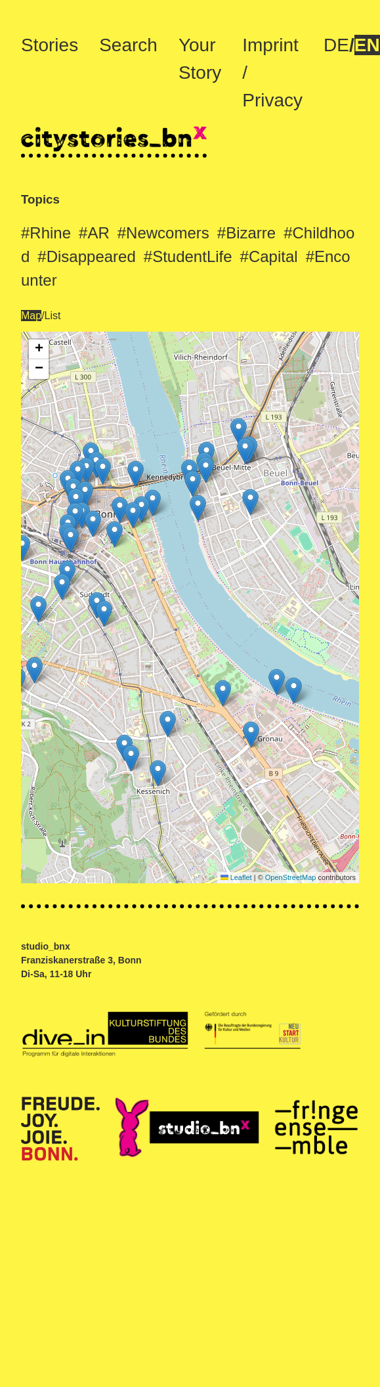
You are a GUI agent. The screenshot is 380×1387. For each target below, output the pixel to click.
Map (31, 315)
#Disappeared (86, 256)
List (53, 315)
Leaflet (236, 877)
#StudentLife (188, 256)
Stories (49, 45)
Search (128, 45)
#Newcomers (163, 233)
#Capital (269, 256)
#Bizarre (246, 233)
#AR (94, 233)
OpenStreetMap (290, 877)
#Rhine (46, 233)
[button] (238, 431)
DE (336, 45)
